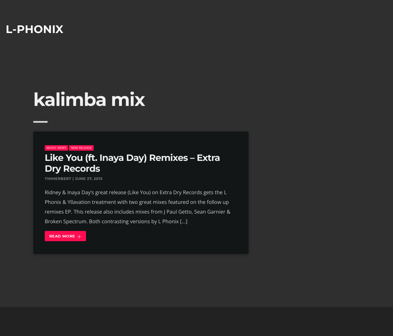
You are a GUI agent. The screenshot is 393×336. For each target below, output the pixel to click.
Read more (65, 236)
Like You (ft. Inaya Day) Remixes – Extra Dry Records (132, 163)
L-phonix (35, 29)
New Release (81, 148)
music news (56, 148)
